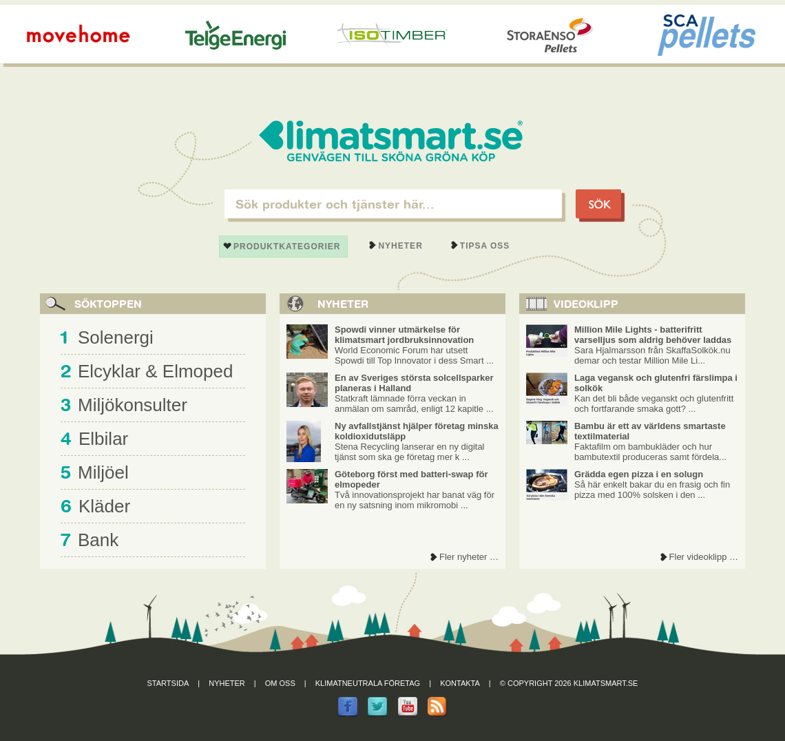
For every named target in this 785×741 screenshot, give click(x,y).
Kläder (104, 506)
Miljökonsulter (132, 405)
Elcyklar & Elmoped (155, 371)
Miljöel (103, 472)
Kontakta (460, 683)
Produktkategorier (286, 246)
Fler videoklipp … (703, 557)
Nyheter (400, 246)
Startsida (168, 683)
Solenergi (116, 337)
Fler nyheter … (469, 557)
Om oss (280, 683)
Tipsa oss (485, 246)
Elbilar (103, 438)
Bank (98, 540)
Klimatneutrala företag (367, 683)
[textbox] (393, 203)
